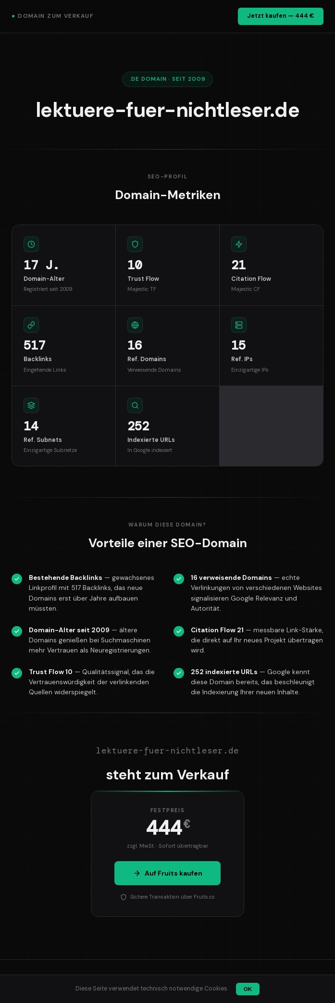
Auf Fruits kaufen (167, 873)
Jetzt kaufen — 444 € (280, 16)
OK (248, 989)
